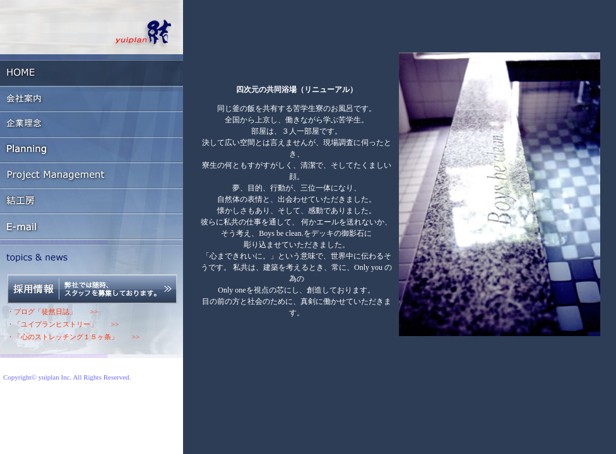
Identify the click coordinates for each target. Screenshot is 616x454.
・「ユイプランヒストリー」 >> (63, 324)
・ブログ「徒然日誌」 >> (52, 311)
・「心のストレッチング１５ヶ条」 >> (73, 336)
